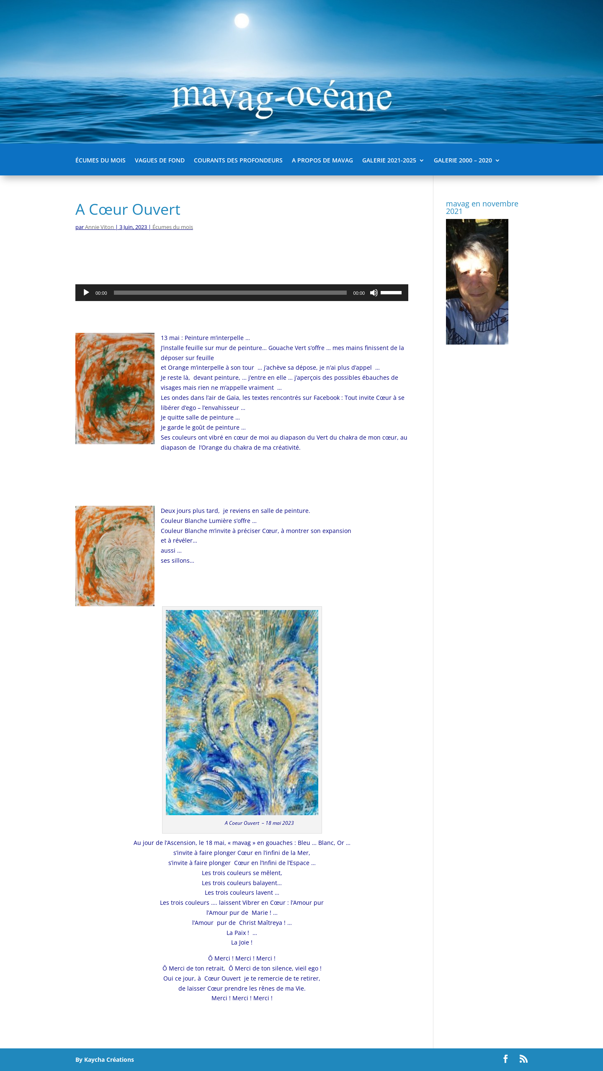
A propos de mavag (322, 160)
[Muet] (374, 292)
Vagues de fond (160, 160)
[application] (241, 292)
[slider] (230, 293)
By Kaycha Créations (104, 1059)
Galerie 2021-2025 (389, 160)
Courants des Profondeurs (238, 160)
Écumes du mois (100, 160)
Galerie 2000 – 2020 (463, 160)
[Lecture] (86, 292)
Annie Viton (99, 227)
